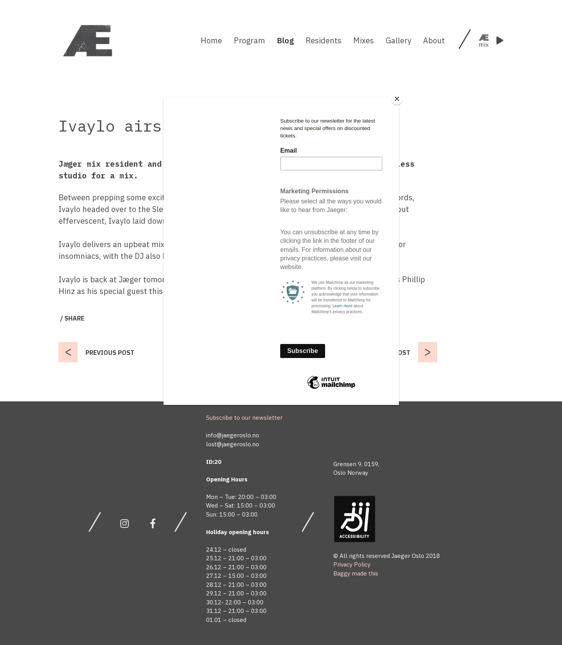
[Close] (397, 99)
